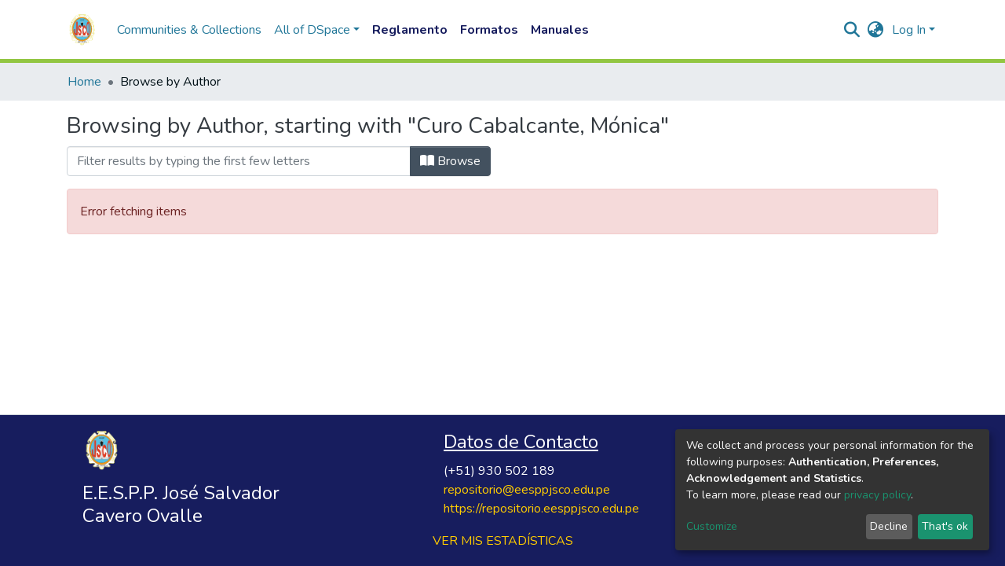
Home (84, 81)
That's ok (945, 526)
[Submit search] (852, 30)
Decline (889, 526)
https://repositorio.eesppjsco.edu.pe (541, 508)
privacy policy (877, 494)
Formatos (489, 30)
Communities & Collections (189, 30)
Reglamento (410, 30)
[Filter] (239, 161)
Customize (711, 526)
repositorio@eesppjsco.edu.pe (527, 489)
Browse (450, 161)
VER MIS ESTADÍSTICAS (503, 540)
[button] (876, 29)
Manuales (560, 30)
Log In (909, 30)
